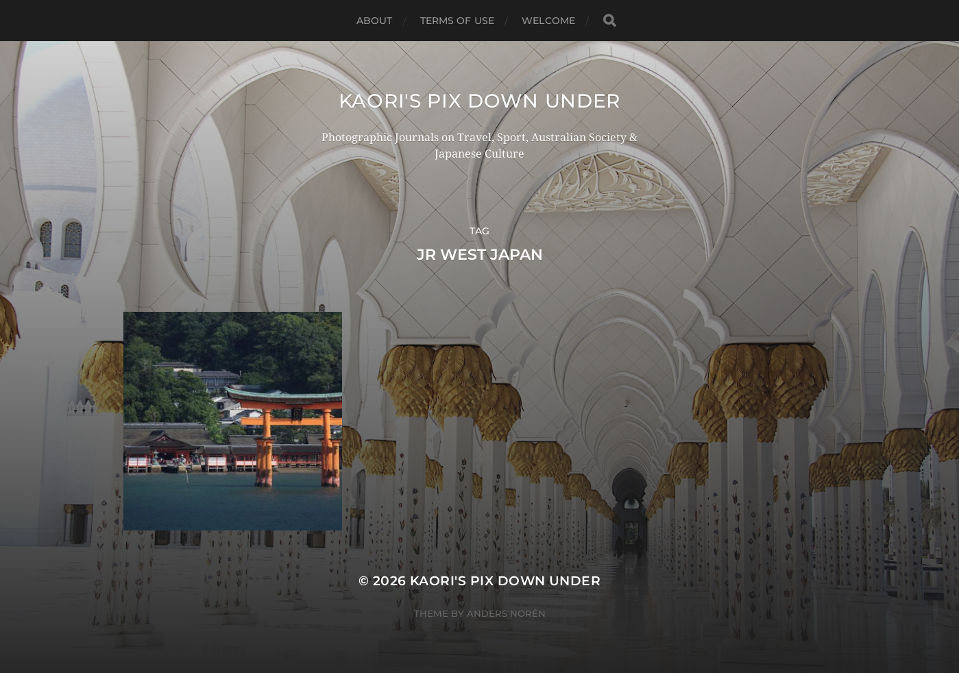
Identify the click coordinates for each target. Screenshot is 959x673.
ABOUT (374, 20)
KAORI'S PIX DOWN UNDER (479, 100)
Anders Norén (506, 613)
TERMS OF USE (457, 20)
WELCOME (548, 20)
